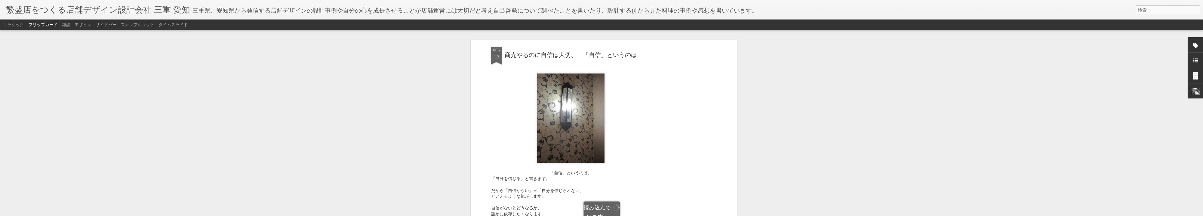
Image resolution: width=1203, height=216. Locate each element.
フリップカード (43, 24)
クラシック (13, 24)
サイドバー (106, 24)
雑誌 (66, 24)
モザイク (83, 24)
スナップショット (137, 24)
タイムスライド (173, 24)
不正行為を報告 (638, 212)
